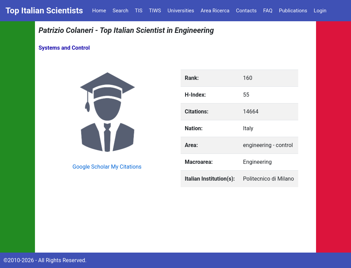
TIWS (155, 11)
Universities (181, 11)
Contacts (246, 11)
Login (320, 11)
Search (120, 11)
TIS (139, 11)
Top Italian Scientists (44, 10)
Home (99, 11)
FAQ (268, 11)
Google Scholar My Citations (107, 166)
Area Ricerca (215, 11)
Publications (293, 11)
